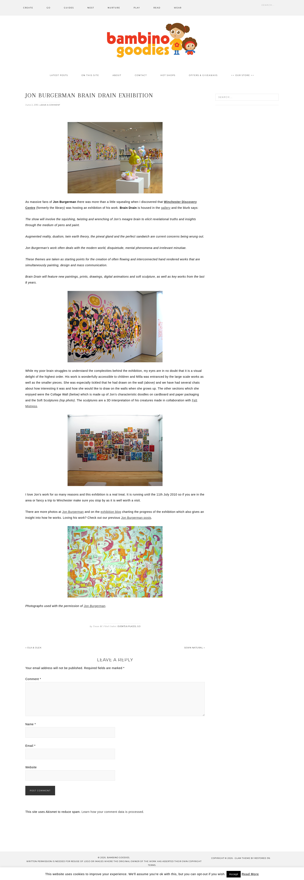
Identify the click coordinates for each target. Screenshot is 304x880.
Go (138, 626)
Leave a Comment (49, 105)
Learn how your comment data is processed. (112, 811)
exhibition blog (111, 511)
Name (30, 724)
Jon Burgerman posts (136, 517)
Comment (33, 679)
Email (30, 745)
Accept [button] (233, 874)
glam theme (242, 858)
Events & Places (127, 626)
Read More (250, 874)
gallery (166, 207)
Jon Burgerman (73, 511)
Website (31, 767)
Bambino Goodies (152, 40)
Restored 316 (262, 858)
